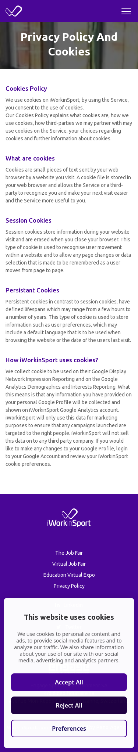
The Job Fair (69, 553)
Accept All (69, 682)
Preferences (69, 728)
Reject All (69, 705)
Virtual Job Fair (69, 564)
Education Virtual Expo (69, 575)
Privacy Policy (69, 586)
